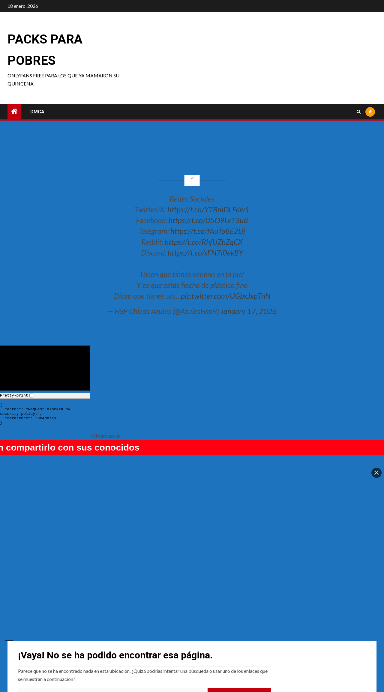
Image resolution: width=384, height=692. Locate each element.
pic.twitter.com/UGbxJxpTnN (225, 295)
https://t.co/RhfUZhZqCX (204, 241)
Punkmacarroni (35, 633)
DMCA (37, 112)
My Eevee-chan (215, 633)
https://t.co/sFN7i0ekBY (205, 252)
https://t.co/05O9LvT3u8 (208, 220)
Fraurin (299, 633)
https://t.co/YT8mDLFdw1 (208, 209)
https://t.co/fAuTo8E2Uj (207, 230)
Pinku (115, 633)
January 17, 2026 (248, 311)
